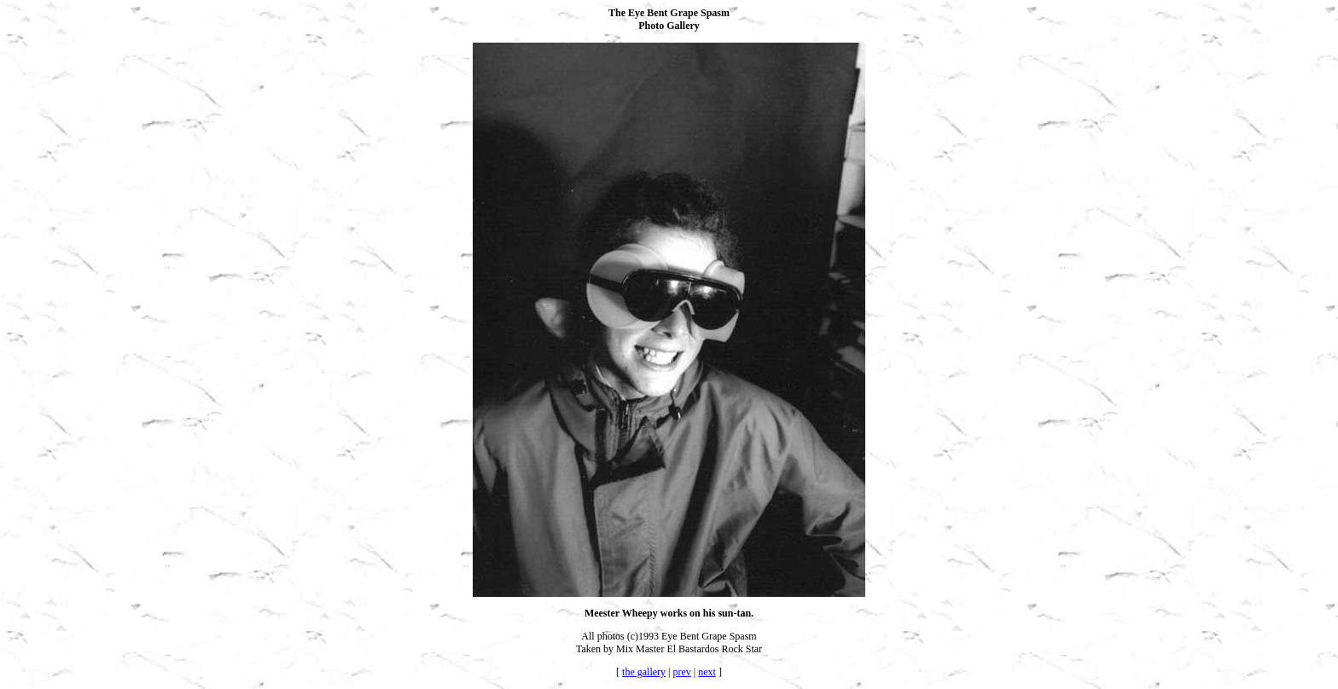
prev (681, 672)
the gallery (644, 672)
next (707, 672)
